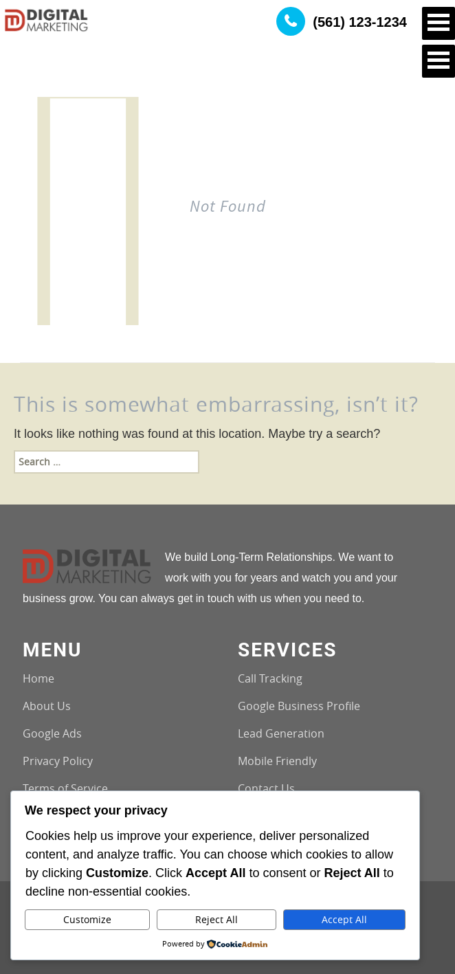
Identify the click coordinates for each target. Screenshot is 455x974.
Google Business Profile (299, 705)
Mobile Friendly (277, 760)
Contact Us (266, 788)
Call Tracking (270, 678)
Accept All (344, 919)
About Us (47, 705)
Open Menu (438, 23)
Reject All (216, 919)
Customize (87, 919)
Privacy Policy (58, 760)
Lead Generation (281, 733)
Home (38, 678)
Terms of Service (65, 788)
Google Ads (52, 733)
